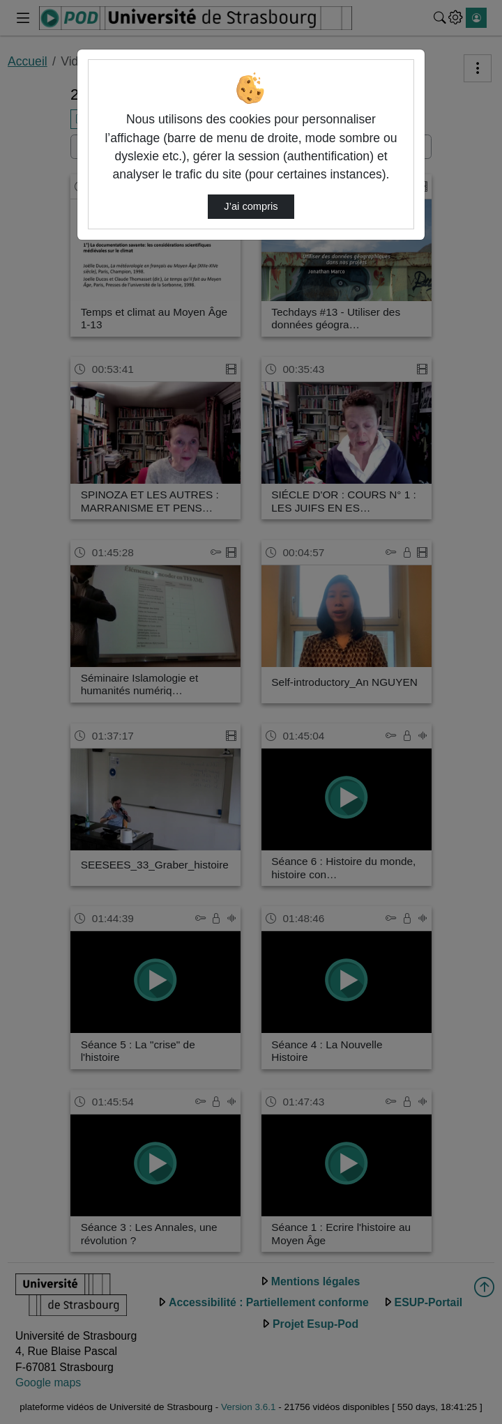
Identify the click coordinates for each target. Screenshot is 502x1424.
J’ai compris (250, 206)
